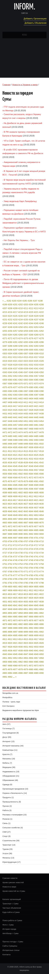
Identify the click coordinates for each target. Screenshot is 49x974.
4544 (10, 466)
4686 (41, 530)
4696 (10, 538)
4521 (15, 455)
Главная (6, 85)
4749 (36, 560)
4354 (20, 376)
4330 (20, 365)
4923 (25, 643)
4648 (10, 515)
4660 (31, 519)
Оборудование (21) (10, 776)
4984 (10, 673)
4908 (31, 635)
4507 (25, 447)
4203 (25, 304)
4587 (25, 485)
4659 (25, 519)
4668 (31, 523)
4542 (41, 462)
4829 (36, 598)
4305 (15, 353)
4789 (36, 579)
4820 (31, 594)
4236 (31, 319)
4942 (41, 651)
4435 (25, 414)
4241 (15, 323)
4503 (4, 447)
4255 (4, 331)
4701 (36, 538)
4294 (41, 346)
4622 (41, 500)
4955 (25, 658)
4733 (36, 553)
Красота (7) (7, 754)
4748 (31, 560)
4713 (15, 545)
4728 (10, 553)
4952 (10, 658)
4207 (4, 308)
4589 (36, 485)
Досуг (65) (6, 737)
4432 (10, 414)
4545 (15, 466)
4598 (41, 489)
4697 (15, 538)
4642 (20, 511)
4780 (31, 575)
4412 (31, 402)
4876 (31, 620)
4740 (31, 556)
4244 (31, 323)
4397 (36, 395)
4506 (20, 447)
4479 (4, 436)
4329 (15, 365)
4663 (4, 523)
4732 (31, 553)
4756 (31, 564)
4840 (10, 605)
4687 (4, 534)
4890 (20, 628)
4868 (31, 617)
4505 (15, 447)
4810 (20, 590)
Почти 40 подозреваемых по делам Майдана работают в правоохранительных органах (23, 283)
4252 (31, 327)
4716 (31, 545)
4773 (36, 572)
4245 (36, 323)
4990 (41, 673)
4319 (4, 361)
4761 (15, 568)
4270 (41, 335)
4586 (20, 485)
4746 (20, 560)
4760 (10, 568)
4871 (4, 620)
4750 (41, 560)
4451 (25, 421)
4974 (41, 666)
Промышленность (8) (11, 802)
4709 (36, 541)
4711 (4, 545)
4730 (20, 553)
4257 (15, 331)
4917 (36, 639)
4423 (4, 410)
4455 (4, 425)
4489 (15, 440)
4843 (25, 605)
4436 (31, 414)
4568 (10, 477)
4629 (36, 504)
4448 (10, 421)
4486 (41, 436)
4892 (31, 628)
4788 (31, 579)
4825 (15, 598)
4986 (20, 673)
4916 (31, 639)
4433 (15, 414)
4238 (41, 319)
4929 (15, 647)
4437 (36, 414)
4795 (25, 583)
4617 (15, 500)
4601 (15, 493)
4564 (31, 474)
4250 (20, 327)
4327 (4, 365)
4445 (36, 417)
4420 (31, 406)
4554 (20, 470)
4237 (36, 319)
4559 (4, 474)
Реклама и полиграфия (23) (14, 815)
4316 (31, 357)
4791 (4, 583)
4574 (41, 477)
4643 (25, 511)
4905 (15, 635)
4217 (15, 312)
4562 (20, 474)
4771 (25, 572)
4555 (25, 470)
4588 (31, 485)
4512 (10, 451)
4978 (20, 669)
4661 (36, 519)
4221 (36, 312)
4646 (41, 511)
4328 (10, 365)
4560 (10, 474)
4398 (41, 395)
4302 (41, 350)
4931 (25, 647)
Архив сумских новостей (13, 882)
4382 (41, 387)
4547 (25, 466)
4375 (4, 387)
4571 (25, 477)
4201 (15, 304)
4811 (25, 590)
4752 (10, 564)
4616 (10, 500)
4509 (36, 447)
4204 (31, 304)
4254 (41, 327)
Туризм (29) (7, 849)
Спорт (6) (6, 836)
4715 (25, 545)
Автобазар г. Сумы (10, 933)
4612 (31, 496)
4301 (36, 350)
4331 (25, 365)
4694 (41, 534)
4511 (4, 451)
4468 (31, 429)
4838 (41, 602)
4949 (36, 654)
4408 (10, 402)
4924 (31, 643)
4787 (25, 579)
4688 (10, 534)
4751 (4, 564)
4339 (25, 368)
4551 (4, 470)
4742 (41, 556)
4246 (41, 323)
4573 (36, 477)
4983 (4, 673)
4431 (4, 414)
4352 (10, 376)
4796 (31, 583)
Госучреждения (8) (10, 733)
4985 (15, 673)
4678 (41, 526)
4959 (4, 662)
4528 (10, 459)
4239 (4, 323)
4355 (25, 376)
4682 (20, 530)
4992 (10, 677)
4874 (20, 620)
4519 (4, 455)
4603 (25, 493)
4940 (31, 651)
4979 (25, 669)
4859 (25, 613)
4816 (10, 594)
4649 (15, 515)
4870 (41, 617)
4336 (10, 368)
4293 (36, 346)
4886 (41, 624)
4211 (25, 308)
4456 (10, 425)
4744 (10, 560)
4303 (4, 353)
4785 (15, 579)
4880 (10, 624)
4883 (25, 624)
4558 (41, 470)
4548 (31, 466)
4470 (41, 429)
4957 (36, 658)
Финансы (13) (8, 858)
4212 (31, 308)
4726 (41, 549)
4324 (31, 361)
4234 (20, 319)
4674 (20, 526)
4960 (10, 662)
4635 (25, 508)
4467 (25, 429)
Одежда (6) (7, 784)
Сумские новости (9, 878)
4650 (20, 515)
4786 (20, 579)
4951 (4, 658)
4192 (9, 301)
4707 (25, 541)
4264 (10, 335)
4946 (20, 654)
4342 (41, 368)
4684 (31, 530)
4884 (31, 624)
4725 (36, 549)
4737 (15, 556)
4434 (20, 414)
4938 (20, 651)
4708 (31, 541)
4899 (25, 632)
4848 (10, 609)
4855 (4, 613)
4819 (25, 594)
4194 (19, 301)
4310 (41, 353)
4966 (41, 662)
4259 (25, 331)
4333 (36, 365)
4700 (31, 538)
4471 (4, 432)
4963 (25, 662)
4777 (15, 575)
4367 (4, 383)
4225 (15, 316)
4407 (4, 402)
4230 (41, 316)
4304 (10, 353)
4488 (10, 440)
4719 (4, 549)
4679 (4, 530)
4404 (31, 398)
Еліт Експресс (8, 706)
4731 (25, 553)
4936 (10, 651)
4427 (25, 410)
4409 (15, 402)
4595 (25, 489)
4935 (4, 651)
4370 (20, 383)
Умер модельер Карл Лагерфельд (20, 201)
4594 (20, 489)
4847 (4, 609)
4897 (15, 632)
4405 (36, 398)
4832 (10, 602)
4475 (25, 432)
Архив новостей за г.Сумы (13, 891)
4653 (36, 515)
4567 (4, 477)
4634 (20, 508)
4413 (36, 402)
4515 (25, 451)
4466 (20, 429)
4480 (10, 436)
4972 (31, 666)
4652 (31, 515)
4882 (20, 624)
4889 (15, 628)
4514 (20, 451)
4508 (31, 447)
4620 (31, 500)
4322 (20, 361)
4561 (15, 474)
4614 (41, 496)
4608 (10, 496)
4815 (4, 594)
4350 (41, 372)
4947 (25, 654)
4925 (36, 643)
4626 (20, 504)
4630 (41, 504)
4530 (20, 459)
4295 (4, 350)
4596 (31, 489)
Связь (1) (6, 823)
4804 (31, 587)
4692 (31, 534)
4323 (25, 361)
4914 (20, 639)
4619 (25, 500)
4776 (10, 575)
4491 (25, 440)
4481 (15, 436)
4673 (15, 526)
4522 (20, 455)
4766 (41, 568)
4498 (20, 444)
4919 (4, 643)
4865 (15, 617)
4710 (41, 541)
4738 (20, 556)
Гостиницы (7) (8, 728)
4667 (25, 523)
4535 (4, 462)
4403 (25, 398)
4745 (15, 560)
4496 (10, 444)
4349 (36, 372)
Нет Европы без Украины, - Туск (19, 240)
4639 (4, 511)
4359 (4, 380)
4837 (36, 602)
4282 (20, 342)
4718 (41, 545)
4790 (41, 579)
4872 (10, 620)
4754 (20, 564)
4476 (31, 432)
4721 (15, 549)
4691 (25, 534)
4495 (4, 444)
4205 (36, 304)
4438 (41, 414)
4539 (25, 462)
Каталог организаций (11, 899)
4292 (31, 346)
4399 (4, 398)
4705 (15, 541)
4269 (36, 335)
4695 (4, 538)
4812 (31, 590)
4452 (31, 421)
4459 (25, 425)
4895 (4, 632)
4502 (41, 444)
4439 (4, 417)
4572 (31, 477)
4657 (15, 519)
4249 (15, 327)
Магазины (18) (8, 759)
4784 (10, 579)
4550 (41, 466)
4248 (10, 327)
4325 (36, 361)
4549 (36, 466)
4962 (20, 662)
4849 (15, 609)
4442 (20, 417)
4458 (20, 425)
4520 (10, 455)
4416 (10, 406)
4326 (41, 361)
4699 (25, 538)
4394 (20, 395)
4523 (25, 455)
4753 (15, 564)
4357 (36, 376)
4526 (41, 455)
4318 (41, 357)
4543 (4, 466)
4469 (36, 429)
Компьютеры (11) (9, 750)
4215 (4, 312)
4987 (25, 673)
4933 (36, 647)
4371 (25, 383)
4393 (15, 395)
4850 (20, 609)
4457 (15, 425)
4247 (4, 327)
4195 (24, 301)
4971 (25, 666)
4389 (36, 391)
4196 (30, 301)
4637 (36, 508)
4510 (41, 447)
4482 (20, 436)
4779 (25, 575)
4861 (36, 613)
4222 (41, 312)
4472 (10, 432)
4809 (15, 590)
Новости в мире (9, 887)
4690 (20, 534)
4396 (31, 395)
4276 (31, 338)
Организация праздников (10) (15, 789)
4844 (31, 605)
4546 (20, 466)
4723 (25, 549)
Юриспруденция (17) (11, 862)
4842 (20, 605)
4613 (36, 496)
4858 (20, 613)
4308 (31, 353)
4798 (41, 583)
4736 (10, 556)
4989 (36, 673)
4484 (31, 436)
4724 (31, 549)
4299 (25, 350)
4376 (10, 387)
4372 (31, 383)
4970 (20, 666)
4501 (36, 444)
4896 (10, 632)
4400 (10, 398)
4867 (25, 617)
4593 (15, 489)
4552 (10, 470)
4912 (10, 639)
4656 (10, 519)
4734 (41, 553)
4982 (41, 669)
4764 (31, 568)
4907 (25, 635)
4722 (20, 549)
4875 (25, 620)
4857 (15, 613)
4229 (36, 316)
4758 (41, 564)
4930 (20, 647)
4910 (41, 635)
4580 (31, 481)
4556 (31, 470)
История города (9, 929)
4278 (41, 338)
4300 (31, 350)
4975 (4, 669)
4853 (36, 609)
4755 (25, 564)
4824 (10, 598)
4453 (36, 421)
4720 (10, 549)
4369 (15, 383)
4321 (15, 361)
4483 (25, 436)
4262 (41, 331)
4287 (4, 346)
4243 (25, 323)
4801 (15, 587)
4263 (4, 335)
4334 (41, 365)
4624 (10, 504)
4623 (4, 504)
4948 (31, 654)
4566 (41, 474)
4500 (31, 444)
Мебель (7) (7, 763)
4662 (41, 519)
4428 (31, 410)
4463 (4, 429)
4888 (10, 628)
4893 (36, 628)
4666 (20, 523)
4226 (20, 316)
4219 (25, 312)
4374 (41, 383)
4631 (4, 508)
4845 (36, 605)
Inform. (24, 7)
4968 (10, 666)
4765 (36, 568)
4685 (36, 530)
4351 (4, 376)
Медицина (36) (8, 767)
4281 (15, 342)
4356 (31, 376)
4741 (36, 556)
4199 (4, 304)
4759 (4, 568)
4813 (36, 590)
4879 (4, 624)
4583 (4, 485)
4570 (20, 477)
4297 (15, 350)
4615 (4, 500)
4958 (41, 658)
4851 (25, 609)
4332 (31, 365)
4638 (41, 508)
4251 (25, 327)
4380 (31, 387)
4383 (4, 391)
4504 (10, 447)
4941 (36, 651)
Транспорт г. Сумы (10, 904)
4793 (15, 583)
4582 (41, 481)
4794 (20, 583)
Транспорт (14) (8, 845)
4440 (10, 417)
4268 (31, 335)
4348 (31, 372)
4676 (31, 526)
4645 (36, 511)
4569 (15, 477)
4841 (15, 605)
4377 (15, 387)
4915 (25, 639)
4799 (4, 587)
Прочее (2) (7, 806)
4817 (15, 594)
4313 (15, 357)
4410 (20, 402)
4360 (10, 380)
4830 (41, 598)
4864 (10, 617)
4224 (10, 316)
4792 (10, 583)
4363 (25, 380)
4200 (10, 304)
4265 (15, 335)
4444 (31, 417)
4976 (10, 669)
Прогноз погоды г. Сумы (12, 942)
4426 (20, 410)
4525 (36, 455)
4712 (10, 545)
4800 (10, 587)
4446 (41, 417)
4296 (10, 350)
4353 (15, 376)
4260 (31, 331)
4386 (20, 391)
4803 (25, 587)
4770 (20, 572)
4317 (36, 357)
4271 (4, 338)
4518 (41, 451)
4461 (36, 425)
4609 (15, 496)
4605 (36, 493)
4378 (20, 387)
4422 (41, 406)
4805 (36, 587)
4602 (20, 493)
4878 (41, 620)
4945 (15, 654)
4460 (31, 425)
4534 (41, 459)
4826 (20, 598)
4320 (10, 361)
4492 (31, 440)
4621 (36, 500)
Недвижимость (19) (10, 772)
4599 (4, 493)
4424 (10, 410)
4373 (36, 383)
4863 (4, 617)
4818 (20, 594)
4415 (4, 406)
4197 (35, 301)
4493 (36, 440)
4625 (15, 504)
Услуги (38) (7, 853)
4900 (31, 632)
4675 (25, 526)
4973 (36, 666)
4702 (41, 538)
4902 (41, 632)
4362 (20, 380)
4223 (4, 316)
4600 (10, 493)
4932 (31, 647)
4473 (15, 432)
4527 (4, 459)
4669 (36, 523)
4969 (15, 666)
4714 (20, 545)
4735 (4, 556)
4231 (4, 319)
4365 (36, 380)
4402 (20, 398)
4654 (41, 515)
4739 (25, 556)
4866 (20, 617)
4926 (41, 643)
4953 (15, 658)
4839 (4, 605)
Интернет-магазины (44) (13, 746)
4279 (4, 342)
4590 (41, 485)
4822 (41, 594)
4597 (36, 489)
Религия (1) (7, 819)
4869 (36, 617)
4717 (36, 545)
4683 (25, 530)
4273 (15, 338)
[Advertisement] (24, 58)
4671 (4, 526)
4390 (41, 391)
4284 (31, 342)
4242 (20, 323)
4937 (15, 651)
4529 (15, 459)
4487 (4, 440)
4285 (36, 342)
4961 (15, 662)
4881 (15, 624)
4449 (15, 421)
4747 (25, 560)
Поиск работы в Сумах (12, 920)
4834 (20, 602)
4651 (25, 515)
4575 (4, 481)
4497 (15, 444)
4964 (31, 662)
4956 (31, 658)
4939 (25, 651)
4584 (10, 485)
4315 (25, 357)
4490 (20, 440)
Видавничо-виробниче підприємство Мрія (20, 710)
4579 (25, 481)
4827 (25, 598)
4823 (4, 598)
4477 (36, 432)
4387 (25, 391)
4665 (15, 523)
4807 (4, 590)
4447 (4, 421)
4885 (36, 624)
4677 (36, 526)
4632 (10, 508)
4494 (41, 440)
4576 (10, 481)
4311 (4, 357)
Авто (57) (6, 724)
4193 (14, 301)
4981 (36, 669)
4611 (25, 496)
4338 (20, 368)
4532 (31, 459)
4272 (10, 338)
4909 (36, 635)
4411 (25, 402)
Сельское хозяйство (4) (12, 828)
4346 (20, 372)
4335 (4, 368)
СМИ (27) (6, 832)
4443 (25, 417)
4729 (15, 553)
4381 (36, 387)
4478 (41, 432)
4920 (10, 643)
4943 (4, 654)
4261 (36, 331)
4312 (10, 357)
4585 (15, 485)
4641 (15, 511)
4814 (41, 590)
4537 (15, 462)
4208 (10, 308)
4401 (15, 398)
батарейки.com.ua (10, 693)
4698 (20, 538)
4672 (10, 526)
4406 (41, 398)
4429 (36, 410)
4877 (36, 620)
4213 (36, 308)
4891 (25, 628)
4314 (20, 357)
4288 (10, 346)
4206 (41, 304)
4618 (20, 500)
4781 (36, 575)
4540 (31, 462)
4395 (25, 395)
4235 (25, 319)
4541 (36, 462)
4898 (20, 632)
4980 (31, 669)
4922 (20, 643)
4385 (15, 391)
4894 (41, 628)
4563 (25, 474)
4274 (20, 338)
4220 (31, 312)
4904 (10, 635)
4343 (4, 372)
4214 (41, 308)
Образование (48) (10, 780)
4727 (4, 553)
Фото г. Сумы (8, 925)
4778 (20, 575)
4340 (31, 368)
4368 (10, 383)
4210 (20, 308)
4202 (20, 304)
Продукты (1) (8, 797)
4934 (41, 647)
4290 (20, 346)
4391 (4, 395)
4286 (41, 342)
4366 (41, 380)
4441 (15, 417)
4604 (31, 493)
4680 (10, 530)
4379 (25, 387)
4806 (41, 587)
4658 (20, 519)
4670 (41, 523)
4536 (10, 462)
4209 (15, 308)
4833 (15, 602)
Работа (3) (6, 810)
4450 (20, 421)
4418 (20, 406)
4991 (4, 677)
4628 (31, 504)
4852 (31, 609)
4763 (25, 568)
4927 (4, 647)
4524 (31, 455)
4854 (41, 609)
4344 (10, 372)
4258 (20, 331)
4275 (25, 338)
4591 (4, 489)
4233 (15, 319)
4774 (41, 572)
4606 (41, 493)
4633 (15, 508)
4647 (4, 515)
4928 (10, 647)
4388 (31, 391)
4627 (25, 504)
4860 (31, 613)
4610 (20, 496)
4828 (31, 598)
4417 (15, 406)
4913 (15, 639)
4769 (15, 572)
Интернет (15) (8, 741)
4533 (36, 459)
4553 (15, 470)
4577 (15, 481)
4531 (25, 459)
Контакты (6, 954)
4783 (4, 579)
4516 (31, 451)
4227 (25, 316)
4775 (4, 575)
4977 (15, 669)
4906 (20, 635)
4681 (15, 530)
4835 (25, 602)
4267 (25, 335)
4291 (25, 346)
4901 (36, 632)
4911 (4, 639)
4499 (25, 444)
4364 (31, 380)
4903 (4, 635)
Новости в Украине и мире (25, 85)
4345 (15, 372)
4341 (36, 368)
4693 (36, 534)
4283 (25, 342)
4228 (31, 316)
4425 (15, 410)
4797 (36, 583)
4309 (36, 353)
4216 (10, 312)
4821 (36, 594)
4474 (20, 432)
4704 (10, 541)
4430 (41, 410)
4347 (25, 372)
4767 (4, 572)
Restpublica (7, 697)
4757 (36, 564)
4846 (41, 605)
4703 (4, 541)
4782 (41, 575)
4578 (20, 481)
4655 (4, 519)
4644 (31, 511)
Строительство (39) (10, 841)
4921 (15, 643)
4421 (36, 406)
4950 (41, 654)
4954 (20, 658)
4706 (20, 541)
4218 (20, 312)
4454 (41, 421)
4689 (15, 534)
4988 (31, 673)
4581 (36, 481)
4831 (4, 602)
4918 (41, 639)
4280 (10, 342)
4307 (25, 353)
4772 (31, 572)
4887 (4, 628)
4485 (36, 436)
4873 (15, 620)
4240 (10, 323)
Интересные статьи (10, 950)
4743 (4, 560)
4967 (4, 666)
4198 (40, 301)
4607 (4, 496)
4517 (36, 451)
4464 (10, 429)
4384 (10, 391)
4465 (15, 429)
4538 (20, 462)
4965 (36, 662)
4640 (10, 511)
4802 (20, 587)
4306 (20, 353)
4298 (20, 350)
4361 (15, 380)
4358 (41, 376)
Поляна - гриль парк (11, 702)
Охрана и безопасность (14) (14, 793)
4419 (25, 406)
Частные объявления (11, 908)
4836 (31, 602)
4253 (36, 327)
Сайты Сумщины (9, 946)
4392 (10, 395)
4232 (10, 319)
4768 (10, 572)
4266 (20, 335)
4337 (15, 368)
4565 (36, 474)
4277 (36, 338)
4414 (41, 402)
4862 (41, 613)
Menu (24, 35)
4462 (41, 425)
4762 (20, 568)
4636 (31, 508)
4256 (10, 331)
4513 (15, 451)
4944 (10, 654)
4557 (36, 470)
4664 (10, 523)
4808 (10, 590)
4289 (15, 346)
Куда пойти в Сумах (11, 912)
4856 (10, 613)
